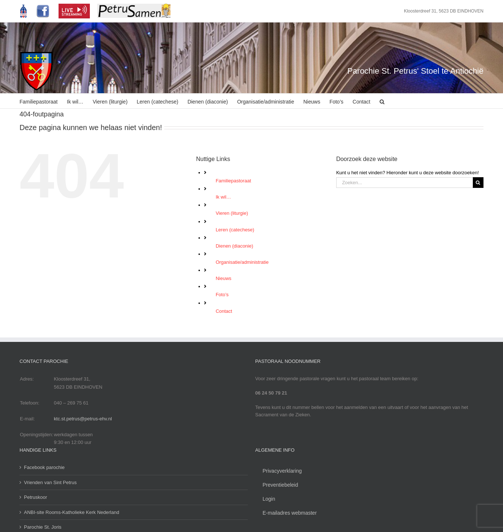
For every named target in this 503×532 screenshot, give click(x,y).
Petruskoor (35, 497)
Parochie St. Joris (42, 527)
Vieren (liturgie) (232, 213)
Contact (224, 311)
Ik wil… (223, 197)
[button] (382, 101)
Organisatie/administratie (242, 262)
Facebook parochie (44, 467)
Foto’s (222, 294)
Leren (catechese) (235, 229)
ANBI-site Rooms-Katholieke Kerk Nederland (71, 512)
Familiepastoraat (233, 180)
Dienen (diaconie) (234, 246)
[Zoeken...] (404, 182)
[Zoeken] (478, 182)
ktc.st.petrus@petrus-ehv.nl (83, 418)
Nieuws (224, 278)
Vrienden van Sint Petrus (50, 482)
